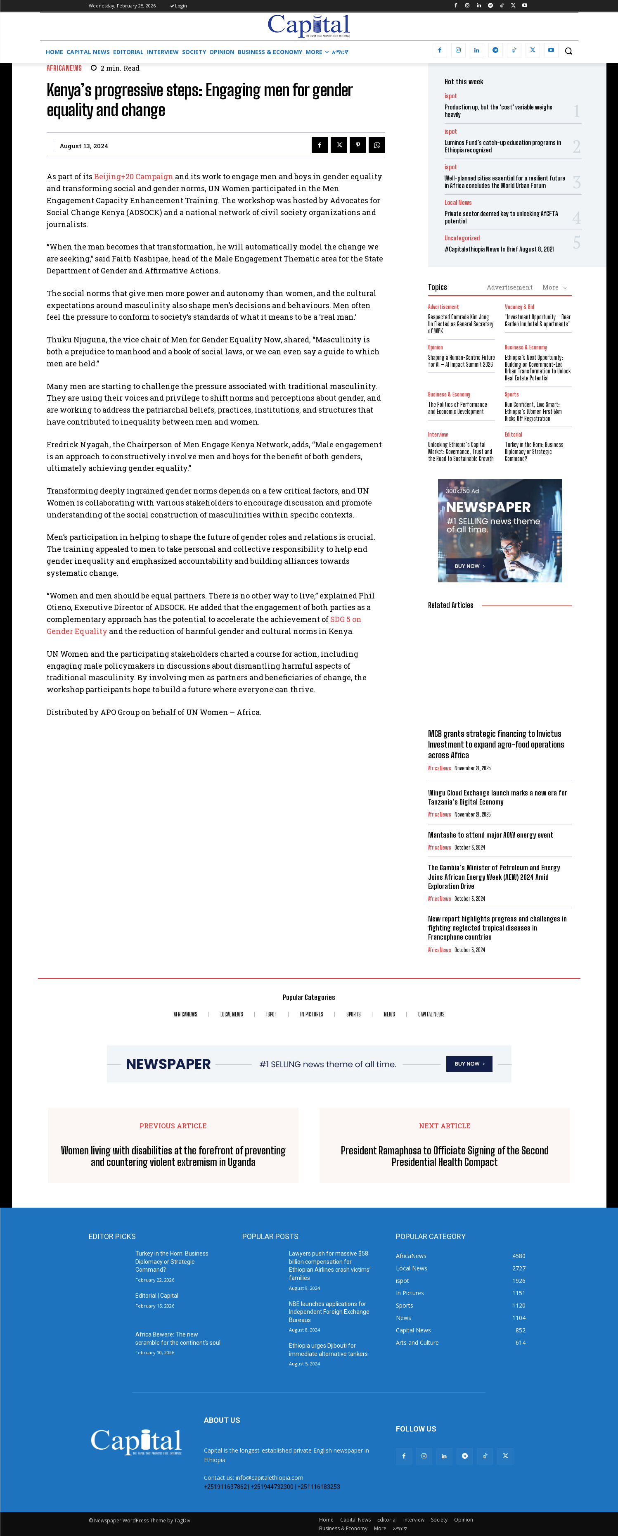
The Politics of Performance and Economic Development (457, 408)
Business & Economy (526, 347)
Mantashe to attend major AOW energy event (490, 835)
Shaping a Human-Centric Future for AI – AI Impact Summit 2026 (461, 361)
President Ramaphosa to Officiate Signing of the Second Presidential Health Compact (445, 1156)
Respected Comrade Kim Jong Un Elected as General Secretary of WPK (460, 324)
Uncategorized (462, 238)
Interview (438, 434)
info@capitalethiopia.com (269, 1477)
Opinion (435, 347)
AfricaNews (64, 67)
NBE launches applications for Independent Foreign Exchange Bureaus (329, 1312)
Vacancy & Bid (519, 307)
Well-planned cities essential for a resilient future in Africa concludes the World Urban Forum (505, 181)
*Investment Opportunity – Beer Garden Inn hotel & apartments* (538, 320)
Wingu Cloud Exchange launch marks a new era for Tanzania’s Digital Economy (497, 797)
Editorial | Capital (156, 1295)
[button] (568, 51)
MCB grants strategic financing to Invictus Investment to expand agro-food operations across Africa (496, 744)
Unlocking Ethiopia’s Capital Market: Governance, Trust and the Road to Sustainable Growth (461, 451)
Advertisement (510, 287)
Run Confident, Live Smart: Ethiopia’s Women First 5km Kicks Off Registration (533, 411)
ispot (451, 96)
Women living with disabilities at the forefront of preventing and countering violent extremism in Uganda (173, 1156)
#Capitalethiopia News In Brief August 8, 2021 (499, 249)
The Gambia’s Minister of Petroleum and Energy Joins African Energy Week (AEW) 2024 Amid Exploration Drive (494, 876)
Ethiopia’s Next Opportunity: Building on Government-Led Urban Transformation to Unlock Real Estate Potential (538, 368)
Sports (512, 394)
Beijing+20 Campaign (133, 176)
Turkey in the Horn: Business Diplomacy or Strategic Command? (534, 451)
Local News (458, 202)
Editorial (513, 434)
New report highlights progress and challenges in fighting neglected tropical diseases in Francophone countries (497, 927)
